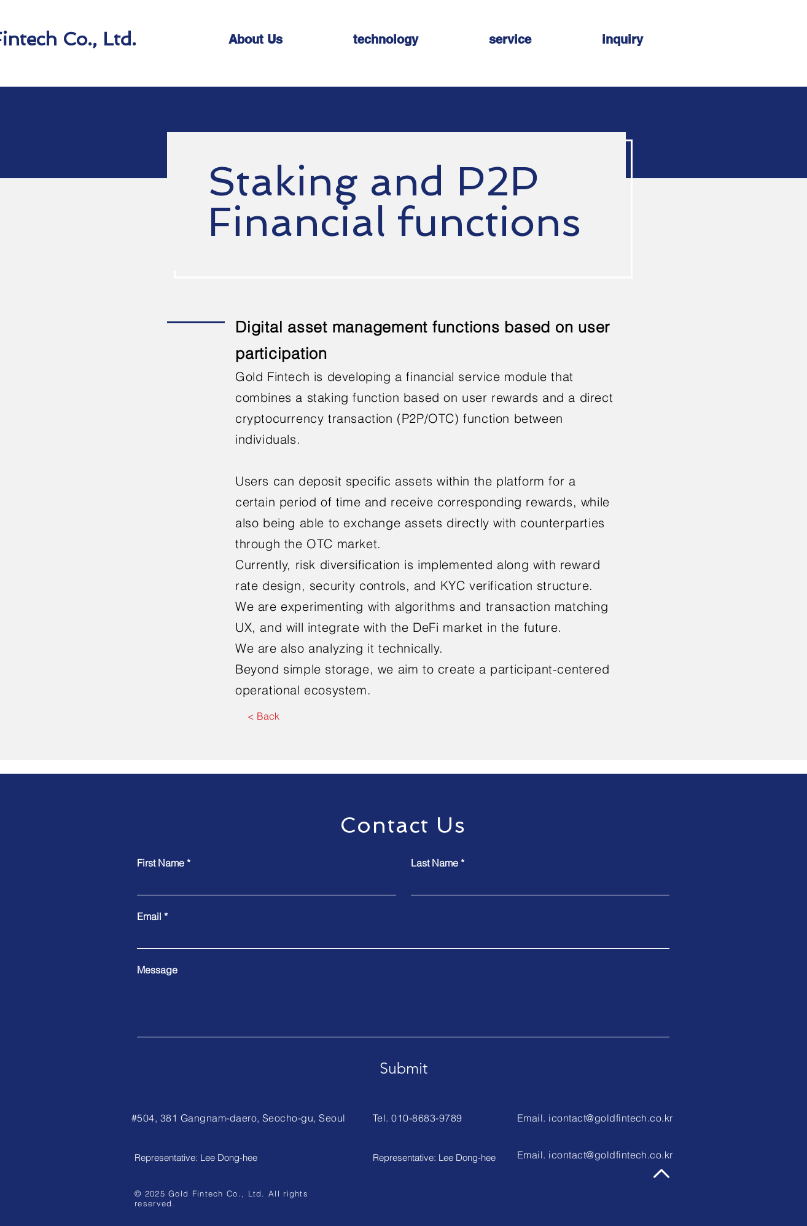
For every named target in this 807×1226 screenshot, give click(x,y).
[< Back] (263, 717)
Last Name (437, 863)
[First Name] (263, 884)
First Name (163, 863)
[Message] (403, 1009)
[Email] (399, 937)
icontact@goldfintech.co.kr (610, 1118)
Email (152, 916)
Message (157, 970)
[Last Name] (537, 884)
